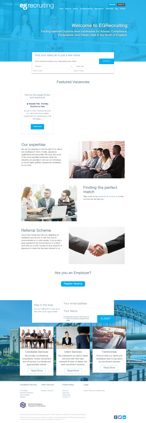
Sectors (75, 9)
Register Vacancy (73, 284)
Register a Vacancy (47, 391)
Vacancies (112, 4)
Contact (122, 9)
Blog (116, 9)
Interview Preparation (26, 393)
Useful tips (65, 393)
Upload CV (121, 4)
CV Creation (24, 391)
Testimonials (109, 9)
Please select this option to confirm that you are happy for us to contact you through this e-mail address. (77, 318)
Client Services (99, 9)
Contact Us (66, 397)
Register (22, 397)
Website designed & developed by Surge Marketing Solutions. (68, 414)
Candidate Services (86, 9)
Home (61, 9)
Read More (37, 126)
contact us (113, 197)
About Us (68, 9)
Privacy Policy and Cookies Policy (94, 391)
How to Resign (24, 395)
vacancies (102, 197)
